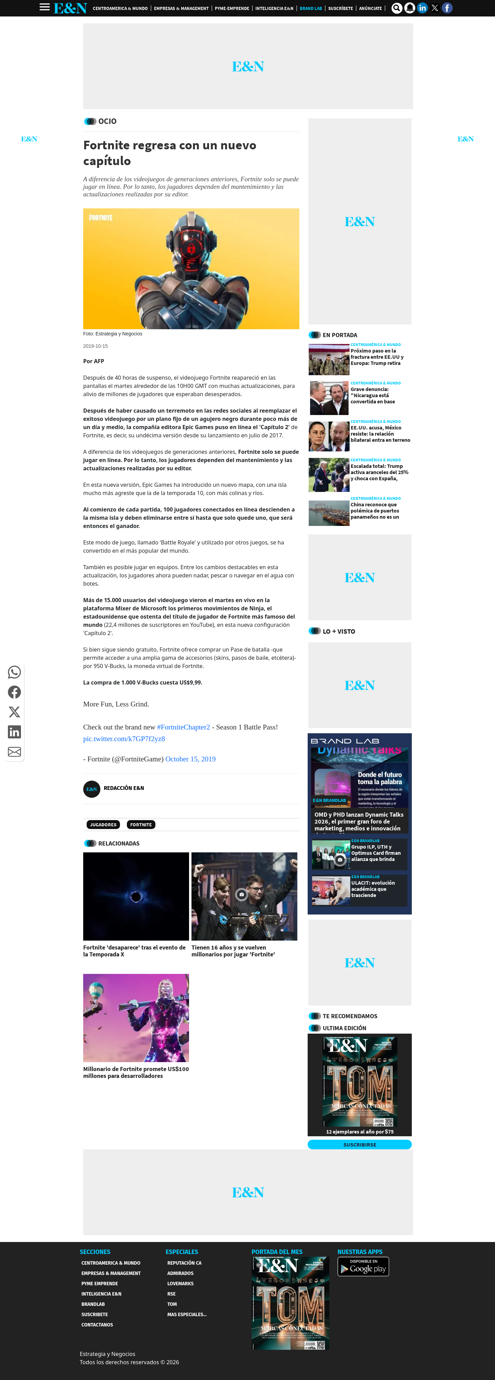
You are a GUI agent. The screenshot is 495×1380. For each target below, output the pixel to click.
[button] (14, 672)
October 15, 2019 (190, 759)
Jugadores (103, 824)
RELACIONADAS (119, 843)
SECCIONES (95, 1252)
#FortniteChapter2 (183, 727)
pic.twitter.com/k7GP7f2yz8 (124, 739)
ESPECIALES (182, 1252)
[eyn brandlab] (345, 742)
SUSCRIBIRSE (359, 1144)
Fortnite (141, 824)
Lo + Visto (339, 631)
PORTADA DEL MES (277, 1252)
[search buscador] (397, 8)
